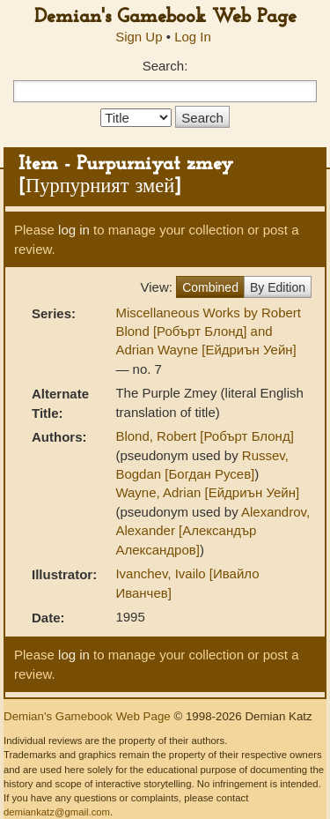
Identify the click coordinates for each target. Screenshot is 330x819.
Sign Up (138, 36)
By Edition (277, 287)
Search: (165, 65)
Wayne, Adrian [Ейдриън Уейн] (207, 492)
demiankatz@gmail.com (57, 812)
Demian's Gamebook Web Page (165, 17)
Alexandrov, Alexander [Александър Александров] (212, 530)
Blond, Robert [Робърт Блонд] (204, 435)
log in (74, 229)
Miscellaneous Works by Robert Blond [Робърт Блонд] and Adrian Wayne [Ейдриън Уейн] (208, 331)
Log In (192, 36)
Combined (210, 287)
